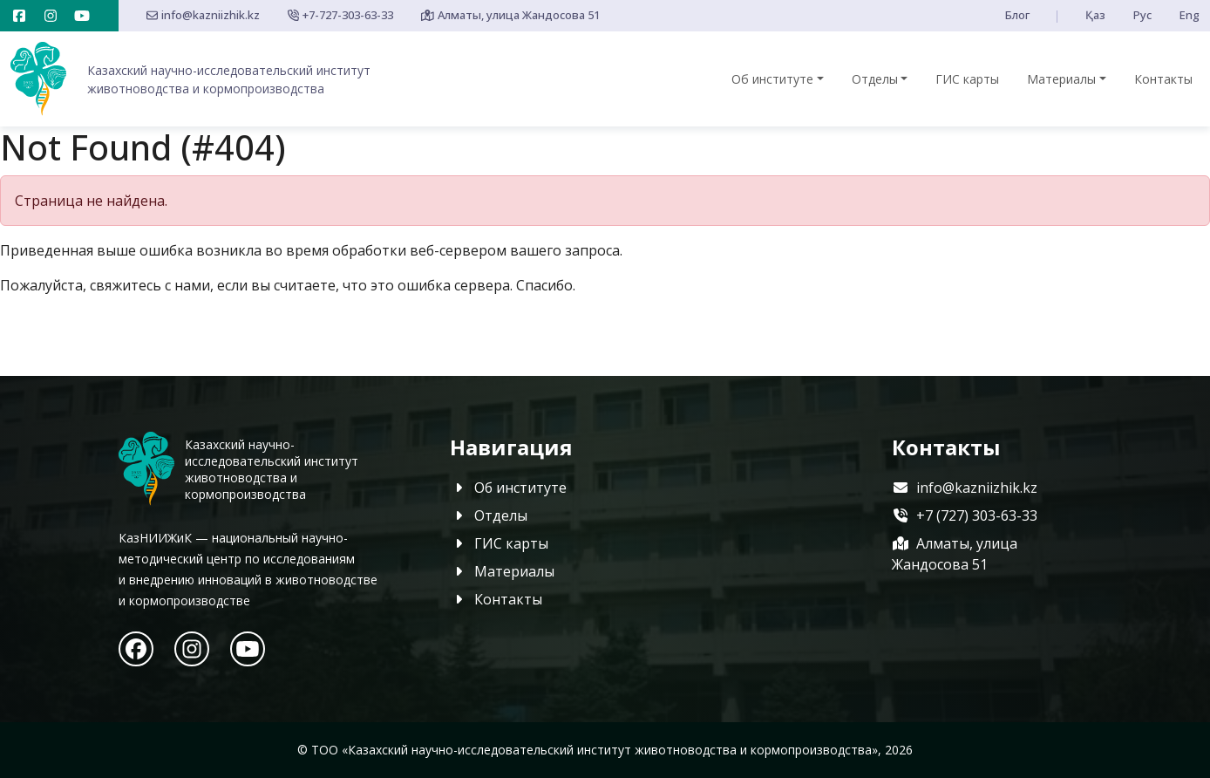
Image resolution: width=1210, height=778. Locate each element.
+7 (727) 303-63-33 (964, 515)
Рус (1142, 15)
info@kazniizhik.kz (203, 15)
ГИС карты (967, 79)
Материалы (1061, 79)
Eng (1189, 15)
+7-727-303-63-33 (340, 15)
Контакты (1163, 79)
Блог (1017, 15)
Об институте (772, 79)
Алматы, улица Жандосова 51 (510, 15)
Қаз (1095, 15)
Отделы (875, 79)
